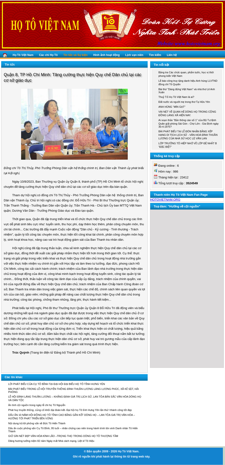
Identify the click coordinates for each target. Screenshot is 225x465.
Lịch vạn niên (134, 55)
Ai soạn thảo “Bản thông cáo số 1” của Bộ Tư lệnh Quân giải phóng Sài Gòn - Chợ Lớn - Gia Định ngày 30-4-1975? (188, 123)
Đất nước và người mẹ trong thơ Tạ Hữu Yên (184, 101)
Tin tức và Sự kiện (75, 55)
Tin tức (10, 64)
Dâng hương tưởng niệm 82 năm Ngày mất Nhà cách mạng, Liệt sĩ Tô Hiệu (51, 440)
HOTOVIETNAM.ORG (165, 199)
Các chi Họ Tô (48, 55)
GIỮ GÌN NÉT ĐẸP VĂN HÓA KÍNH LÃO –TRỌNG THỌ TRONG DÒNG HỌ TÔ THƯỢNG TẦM (63, 436)
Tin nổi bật (161, 64)
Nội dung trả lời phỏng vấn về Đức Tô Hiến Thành (36, 423)
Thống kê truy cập (167, 156)
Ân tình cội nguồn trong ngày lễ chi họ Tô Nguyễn (36, 405)
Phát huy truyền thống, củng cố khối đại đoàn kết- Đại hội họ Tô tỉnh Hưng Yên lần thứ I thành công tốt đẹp (70, 410)
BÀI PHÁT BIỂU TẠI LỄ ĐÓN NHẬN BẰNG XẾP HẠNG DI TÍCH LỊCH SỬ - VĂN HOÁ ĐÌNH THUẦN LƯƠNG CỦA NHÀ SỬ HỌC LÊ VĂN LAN (188, 135)
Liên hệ (172, 55)
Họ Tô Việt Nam (23, 55)
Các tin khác (14, 377)
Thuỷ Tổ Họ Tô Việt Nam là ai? (176, 97)
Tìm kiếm (155, 55)
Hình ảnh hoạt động (106, 55)
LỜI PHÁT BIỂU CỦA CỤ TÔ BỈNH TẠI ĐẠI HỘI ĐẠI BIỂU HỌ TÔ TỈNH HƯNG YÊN (56, 384)
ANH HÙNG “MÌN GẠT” (171, 106)
